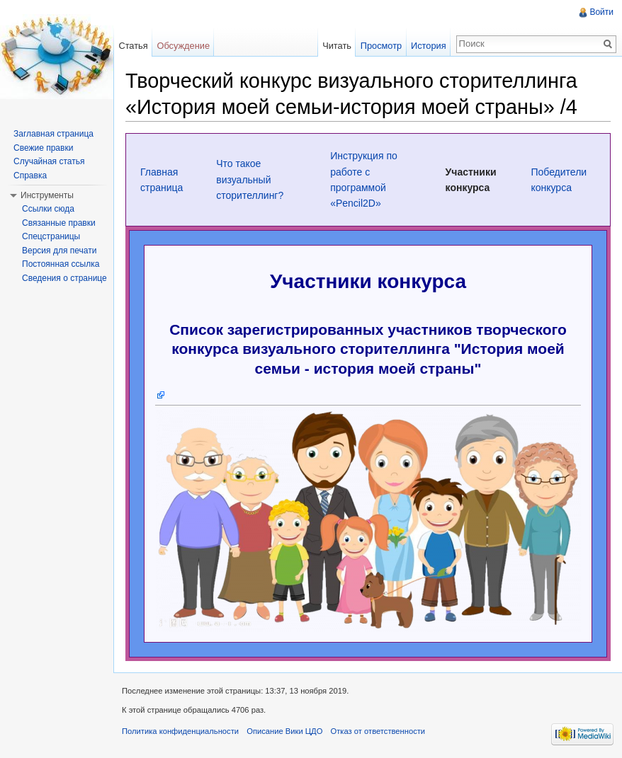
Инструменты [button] (47, 195)
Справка (30, 175)
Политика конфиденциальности (180, 731)
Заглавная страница (53, 134)
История (428, 45)
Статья (132, 45)
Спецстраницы (51, 236)
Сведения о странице (64, 278)
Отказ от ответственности (378, 731)
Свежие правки (43, 148)
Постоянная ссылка (60, 264)
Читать (336, 45)
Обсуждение (183, 45)
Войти (601, 12)
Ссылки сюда (48, 209)
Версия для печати (59, 250)
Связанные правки (59, 223)
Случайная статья (48, 161)
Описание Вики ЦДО (284, 731)
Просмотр (381, 45)
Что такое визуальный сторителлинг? (249, 179)
